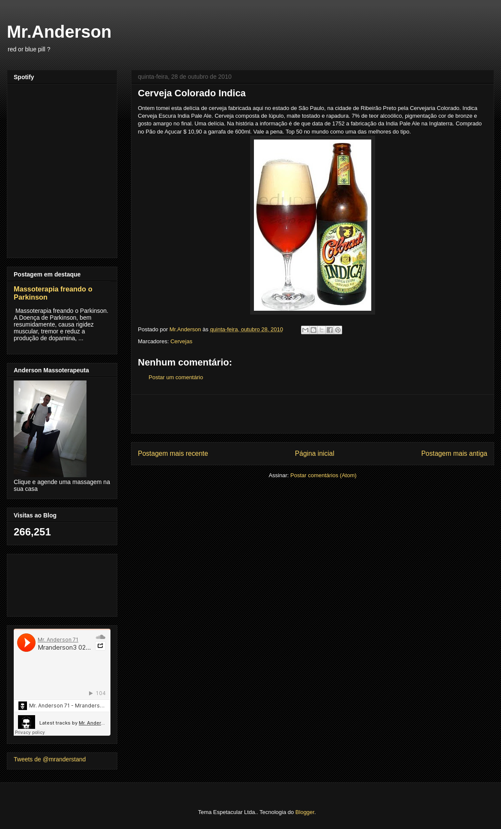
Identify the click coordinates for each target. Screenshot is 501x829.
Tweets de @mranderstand (50, 759)
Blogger (304, 812)
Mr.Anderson (59, 31)
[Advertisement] (312, 414)
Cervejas (181, 341)
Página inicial (314, 453)
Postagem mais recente (173, 453)
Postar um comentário (176, 377)
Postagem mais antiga (454, 453)
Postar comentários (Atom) (323, 475)
